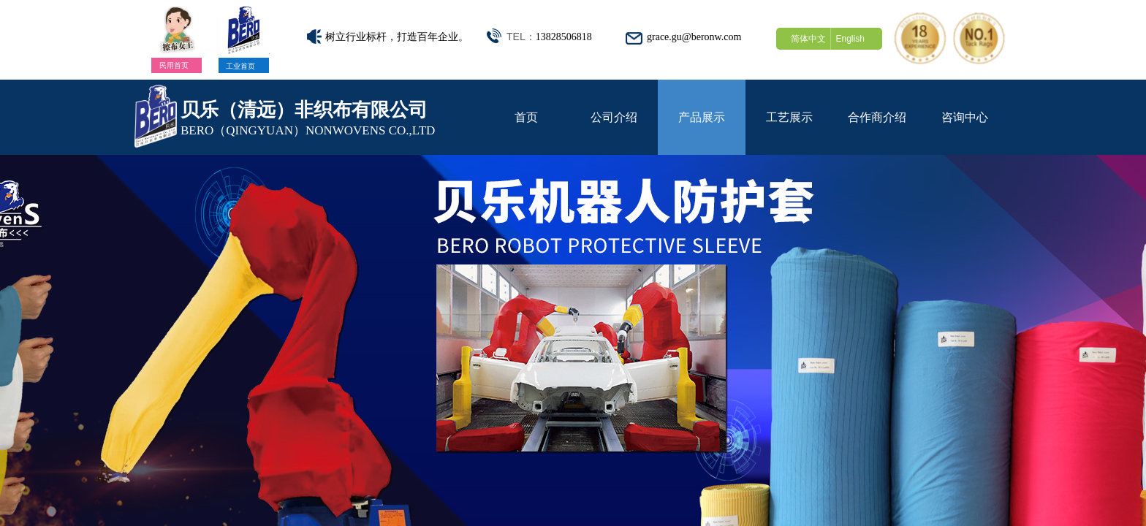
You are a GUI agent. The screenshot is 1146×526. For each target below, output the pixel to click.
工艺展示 (789, 117)
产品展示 (701, 117)
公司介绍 (614, 117)
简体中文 (808, 39)
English (849, 39)
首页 (526, 117)
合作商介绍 (877, 117)
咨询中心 (964, 117)
